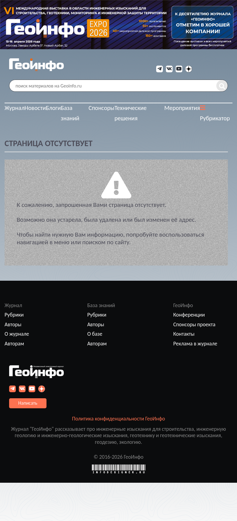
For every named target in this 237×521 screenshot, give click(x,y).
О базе (94, 334)
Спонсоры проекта (194, 324)
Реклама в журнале (195, 343)
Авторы (13, 324)
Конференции (189, 314)
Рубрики (14, 314)
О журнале (17, 334)
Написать (27, 403)
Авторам (14, 343)
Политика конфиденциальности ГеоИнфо (118, 418)
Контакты (183, 334)
